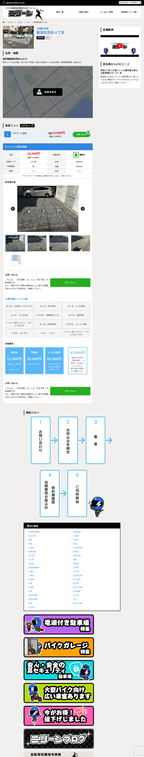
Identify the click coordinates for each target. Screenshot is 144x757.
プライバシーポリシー (122, 728)
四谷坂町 (77, 493)
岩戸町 (76, 485)
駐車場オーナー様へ (121, 735)
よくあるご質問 (94, 735)
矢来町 (31, 481)
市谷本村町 (78, 450)
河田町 (31, 489)
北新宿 (76, 438)
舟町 (30, 485)
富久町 (31, 509)
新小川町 (32, 438)
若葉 (30, 505)
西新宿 (76, 454)
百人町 (31, 461)
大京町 (76, 473)
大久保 (31, 458)
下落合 (31, 450)
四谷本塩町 (33, 501)
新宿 (30, 446)
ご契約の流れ (94, 731)
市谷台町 (77, 481)
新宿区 (19, 22)
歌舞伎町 (32, 454)
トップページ (69, 728)
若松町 (76, 465)
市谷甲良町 (33, 497)
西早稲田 (77, 458)
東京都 (10, 22)
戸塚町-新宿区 (34, 434)
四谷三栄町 (78, 505)
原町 (30, 442)
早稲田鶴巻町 (34, 469)
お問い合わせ (81, 134)
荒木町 (76, 442)
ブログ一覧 (118, 731)
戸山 (75, 501)
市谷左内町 (78, 489)
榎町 (75, 461)
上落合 (31, 477)
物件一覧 (92, 728)
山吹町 (31, 465)
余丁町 (76, 497)
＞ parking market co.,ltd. (14, 3)
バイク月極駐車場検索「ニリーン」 (20, 730)
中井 (30, 493)
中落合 (31, 473)
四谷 (28, 22)
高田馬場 (77, 434)
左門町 (76, 469)
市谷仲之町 (78, 477)
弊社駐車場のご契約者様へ (129, 3)
